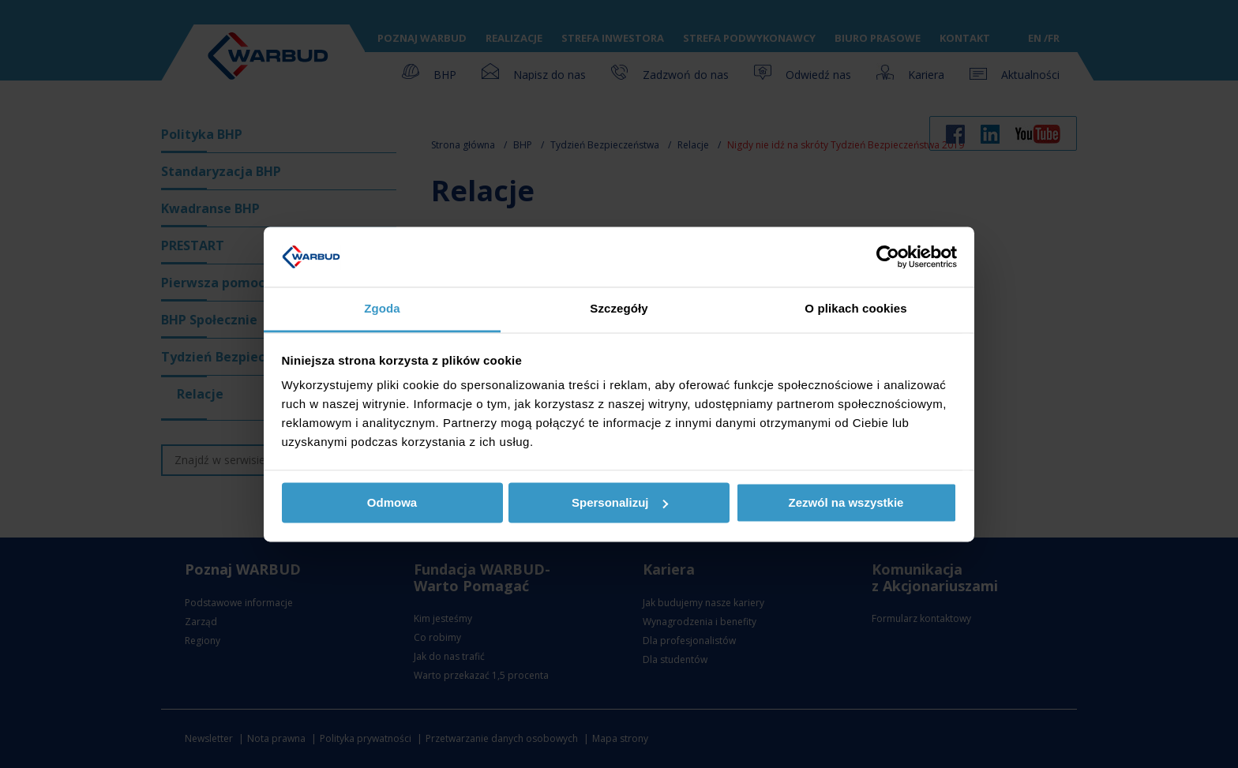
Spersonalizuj (620, 502)
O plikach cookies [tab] (855, 309)
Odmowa (392, 502)
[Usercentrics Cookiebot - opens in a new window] (888, 256)
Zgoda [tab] (382, 309)
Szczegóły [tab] (618, 309)
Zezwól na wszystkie (846, 502)
